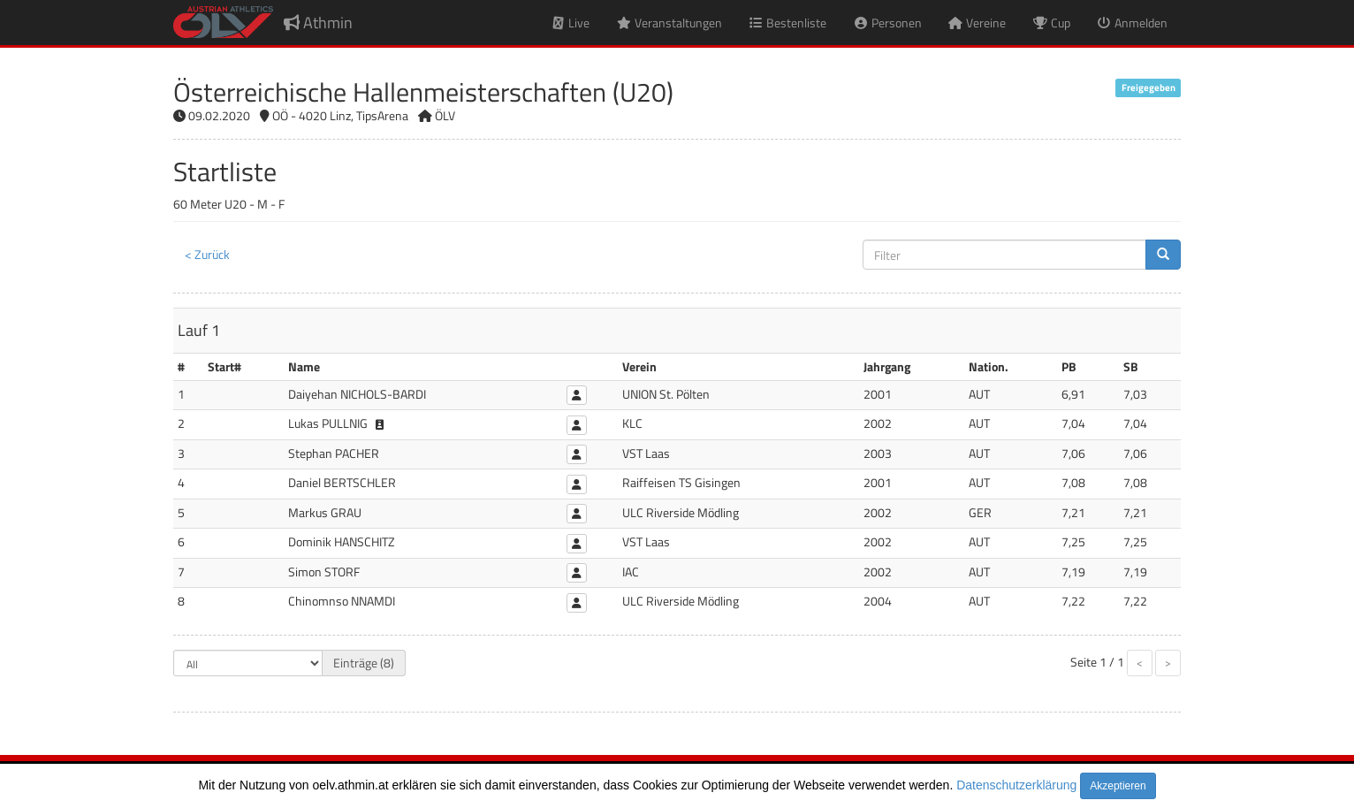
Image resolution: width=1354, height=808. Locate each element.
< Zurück (207, 254)
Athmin (318, 22)
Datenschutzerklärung (1016, 785)
